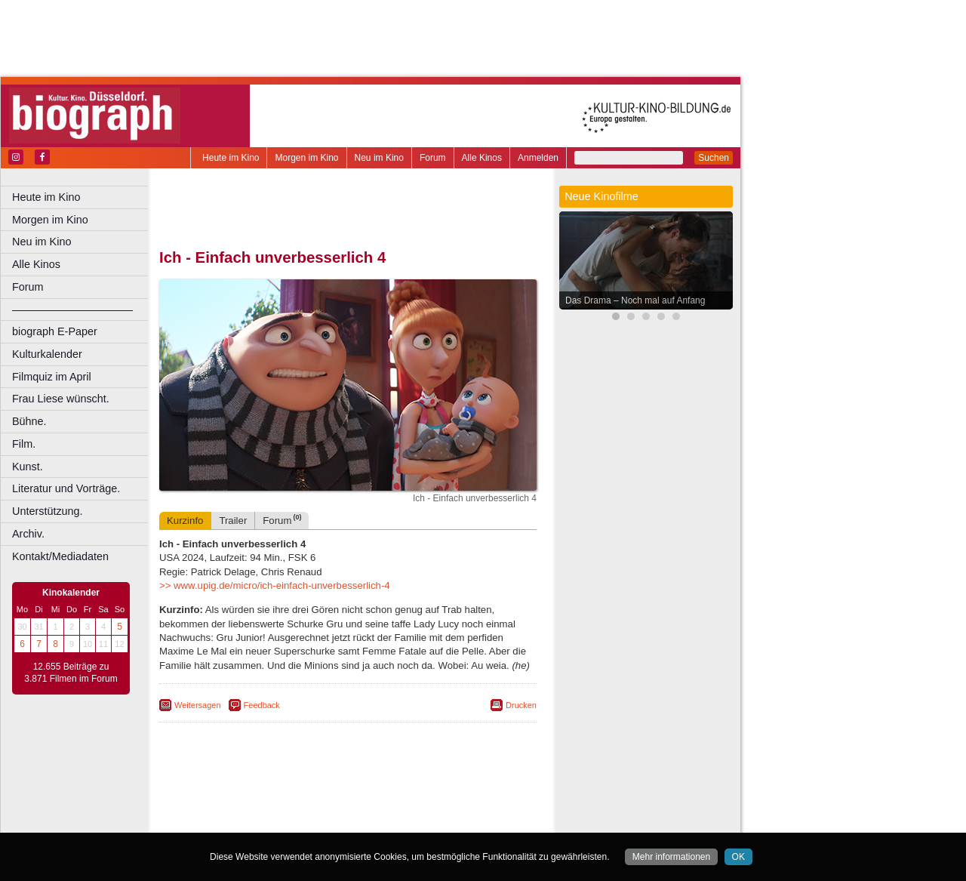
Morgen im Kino (306, 157)
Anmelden (538, 157)
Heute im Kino (230, 157)
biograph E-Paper (54, 331)
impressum (356, 796)
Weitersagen (197, 705)
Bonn (264, 821)
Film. (23, 444)
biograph (227, 808)
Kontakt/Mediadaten (60, 556)
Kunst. (27, 467)
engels (303, 808)
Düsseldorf (414, 821)
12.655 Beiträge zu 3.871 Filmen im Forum (70, 672)
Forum (433, 157)
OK (738, 857)
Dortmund (368, 821)
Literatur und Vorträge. (66, 488)
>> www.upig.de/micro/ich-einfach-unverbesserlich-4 (274, 585)
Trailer (233, 520)
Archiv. (28, 534)
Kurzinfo (185, 520)
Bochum (232, 821)
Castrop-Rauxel (311, 821)
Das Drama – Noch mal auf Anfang (635, 300)
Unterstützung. (47, 511)
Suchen (713, 157)
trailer (348, 808)
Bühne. (29, 421)
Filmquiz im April (51, 377)
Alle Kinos (482, 157)
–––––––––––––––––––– (72, 309)
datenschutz (409, 796)
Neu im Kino (379, 157)
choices (267, 808)
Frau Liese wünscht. (60, 399)
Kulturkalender (47, 354)
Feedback (262, 705)
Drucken (521, 705)
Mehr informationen (671, 857)
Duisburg (459, 821)
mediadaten (465, 796)
